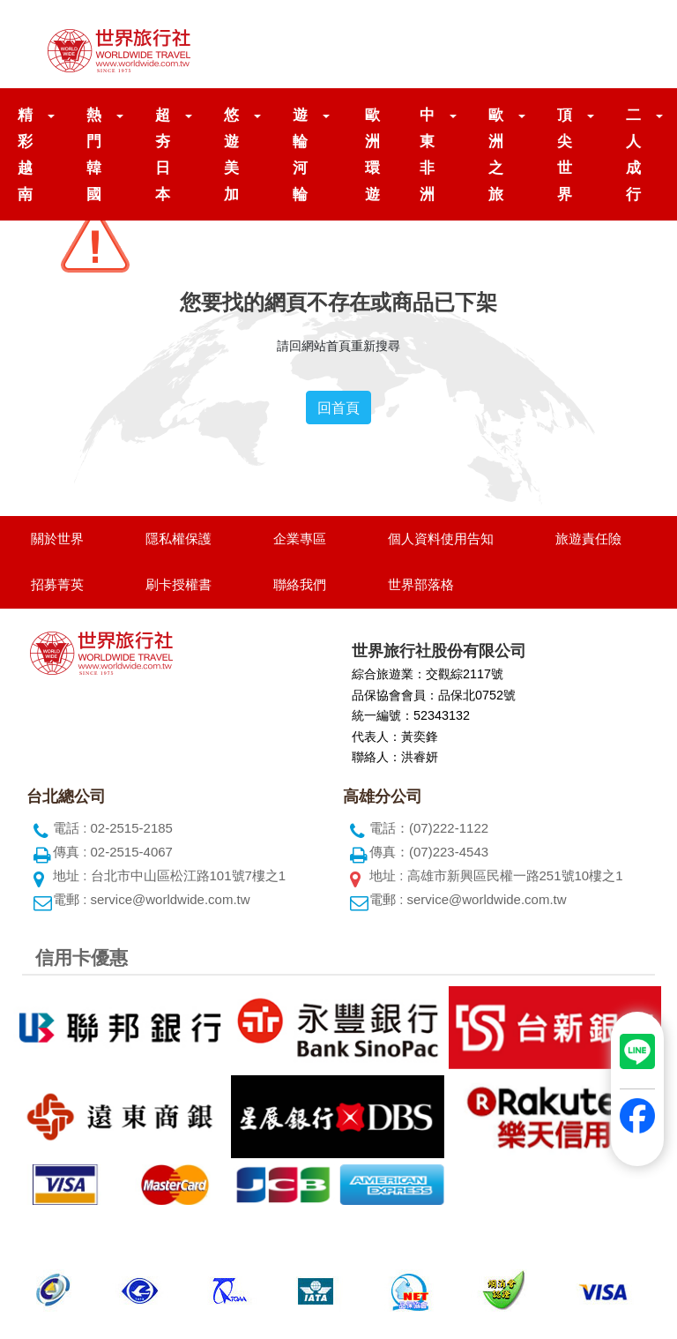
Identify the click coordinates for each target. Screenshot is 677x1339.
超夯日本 (163, 154)
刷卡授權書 (178, 584)
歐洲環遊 (373, 154)
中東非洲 (427, 154)
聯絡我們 (299, 584)
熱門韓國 (94, 154)
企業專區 (299, 538)
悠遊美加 (232, 154)
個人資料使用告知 (441, 538)
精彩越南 (25, 154)
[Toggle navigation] (626, 44)
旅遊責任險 (588, 538)
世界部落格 (421, 584)
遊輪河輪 (301, 154)
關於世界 (57, 538)
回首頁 (338, 407)
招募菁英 (57, 584)
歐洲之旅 (496, 154)
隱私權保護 (178, 538)
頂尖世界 (565, 154)
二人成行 (634, 154)
